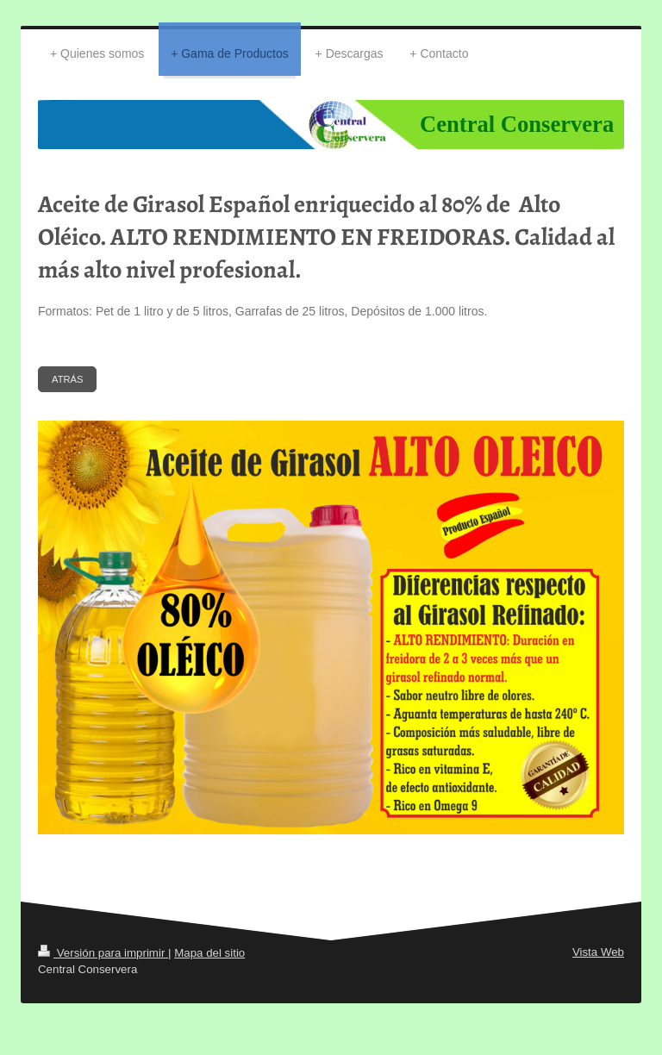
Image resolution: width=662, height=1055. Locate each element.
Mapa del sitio (209, 952)
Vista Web (598, 952)
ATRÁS (67, 379)
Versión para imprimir (103, 952)
